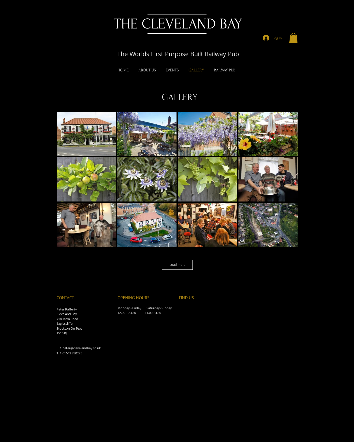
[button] (293, 38)
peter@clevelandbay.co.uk (81, 348)
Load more (177, 264)
